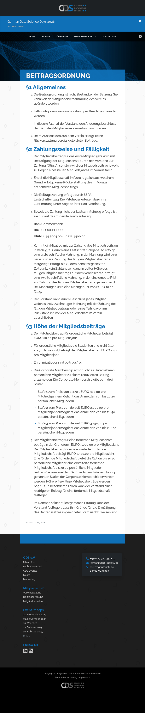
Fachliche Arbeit (33, 566)
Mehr (26, 636)
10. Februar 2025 (33, 631)
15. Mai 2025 (30, 623)
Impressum (84, 677)
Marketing (109, 36)
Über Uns (28, 562)
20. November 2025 (34, 614)
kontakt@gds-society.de (104, 562)
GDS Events (30, 570)
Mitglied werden (33, 601)
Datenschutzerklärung (66, 677)
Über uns (62, 36)
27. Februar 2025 (33, 627)
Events (46, 36)
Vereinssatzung (32, 592)
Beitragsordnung (33, 596)
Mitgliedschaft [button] (84, 36)
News (31, 36)
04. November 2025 (34, 618)
